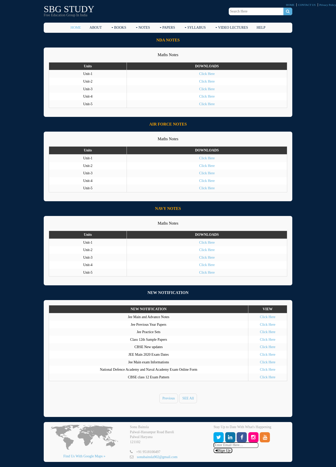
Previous (168, 398)
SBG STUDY (69, 9)
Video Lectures (233, 27)
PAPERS (168, 27)
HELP (260, 27)
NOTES (144, 27)
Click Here (207, 74)
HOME (290, 4)
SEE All (188, 398)
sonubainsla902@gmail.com (157, 457)
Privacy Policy (327, 4)
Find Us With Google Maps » (84, 456)
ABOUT (95, 27)
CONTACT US (307, 4)
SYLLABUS (196, 27)
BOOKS (120, 27)
